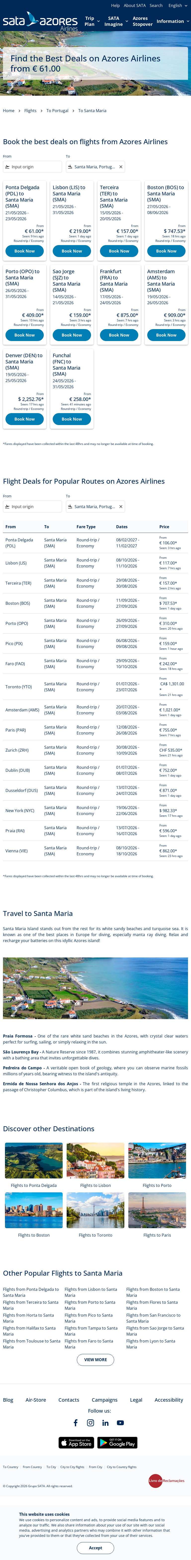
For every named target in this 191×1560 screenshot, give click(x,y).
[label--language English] (178, 5)
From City (95, 1467)
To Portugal (57, 110)
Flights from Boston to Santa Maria (153, 1292)
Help (115, 5)
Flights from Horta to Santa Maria (28, 1318)
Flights (30, 110)
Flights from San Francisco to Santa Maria (153, 1318)
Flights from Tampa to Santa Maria (91, 1331)
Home (8, 110)
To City (51, 1467)
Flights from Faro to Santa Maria (89, 1344)
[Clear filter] (120, 167)
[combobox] (36, 167)
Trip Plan (93, 21)
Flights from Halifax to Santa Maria (29, 1331)
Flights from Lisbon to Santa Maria (91, 1292)
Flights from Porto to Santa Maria (90, 1305)
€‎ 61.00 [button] (46, 68)
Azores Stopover (143, 21)
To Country (10, 1467)
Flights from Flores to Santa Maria (152, 1305)
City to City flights (72, 1467)
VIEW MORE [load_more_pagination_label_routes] (95, 1359)
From (7, 156)
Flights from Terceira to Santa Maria (30, 1305)
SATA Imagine (117, 21)
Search (156, 5)
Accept (95, 1548)
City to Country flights (122, 1467)
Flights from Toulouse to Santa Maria (31, 1344)
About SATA (135, 5)
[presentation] (178, 5)
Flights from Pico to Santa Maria (89, 1318)
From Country (32, 1467)
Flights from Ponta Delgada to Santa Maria (31, 1292)
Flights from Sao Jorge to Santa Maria (155, 1331)
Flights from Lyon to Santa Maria (150, 1344)
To (68, 156)
